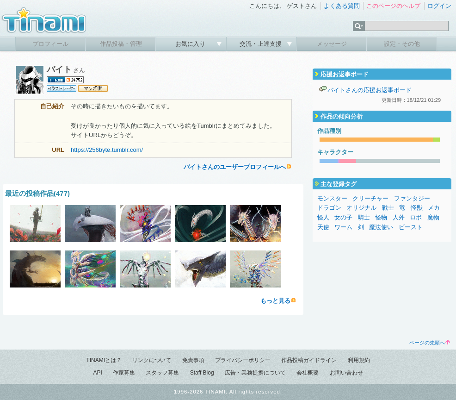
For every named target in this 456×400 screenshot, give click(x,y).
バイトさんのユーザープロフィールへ (235, 166)
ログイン (439, 5)
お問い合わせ (346, 372)
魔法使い (381, 227)
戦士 (388, 207)
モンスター (332, 198)
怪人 (323, 217)
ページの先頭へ (429, 342)
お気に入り (191, 43)
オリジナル (361, 207)
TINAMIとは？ (104, 360)
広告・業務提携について (255, 372)
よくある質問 (342, 5)
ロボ (416, 217)
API (97, 372)
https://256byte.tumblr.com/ (107, 149)
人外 (399, 217)
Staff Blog (202, 372)
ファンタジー (412, 198)
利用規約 (359, 360)
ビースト (411, 227)
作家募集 (124, 372)
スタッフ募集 (162, 372)
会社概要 (307, 372)
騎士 (364, 217)
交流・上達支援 (261, 43)
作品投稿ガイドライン (309, 360)
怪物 (381, 217)
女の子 (343, 217)
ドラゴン (329, 207)
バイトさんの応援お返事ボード (369, 90)
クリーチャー (370, 198)
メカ (434, 207)
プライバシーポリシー (243, 360)
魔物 (433, 217)
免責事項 (193, 360)
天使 (323, 227)
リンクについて (151, 360)
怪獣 (417, 207)
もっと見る (275, 300)
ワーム (343, 227)
